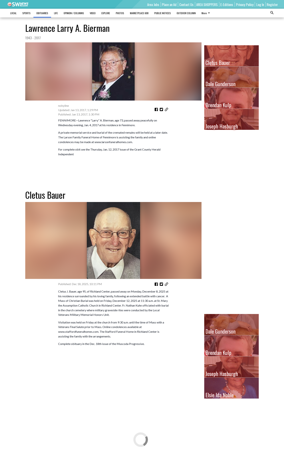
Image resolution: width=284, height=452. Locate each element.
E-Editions (226, 4)
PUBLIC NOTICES (162, 13)
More (206, 13)
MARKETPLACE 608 (139, 13)
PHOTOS (120, 13)
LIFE (56, 13)
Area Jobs (153, 4)
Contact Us (186, 4)
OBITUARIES (42, 13)
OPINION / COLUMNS (74, 13)
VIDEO (93, 13)
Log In (260, 4)
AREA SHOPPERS (207, 4)
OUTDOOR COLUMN (186, 13)
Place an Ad (169, 4)
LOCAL (13, 13)
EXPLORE (105, 13)
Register (272, 4)
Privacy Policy (245, 4)
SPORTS (26, 13)
